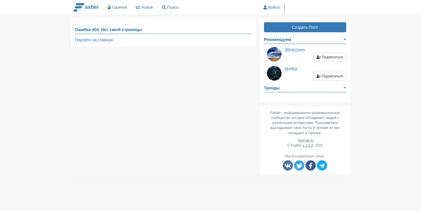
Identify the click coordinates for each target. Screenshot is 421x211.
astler (86, 7)
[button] (294, 7)
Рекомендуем (277, 39)
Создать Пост (305, 27)
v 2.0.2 (308, 145)
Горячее (117, 7)
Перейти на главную (94, 40)
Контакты (305, 140)
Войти (271, 7)
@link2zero (294, 49)
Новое (144, 7)
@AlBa (290, 69)
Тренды (272, 88)
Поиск (172, 7)
